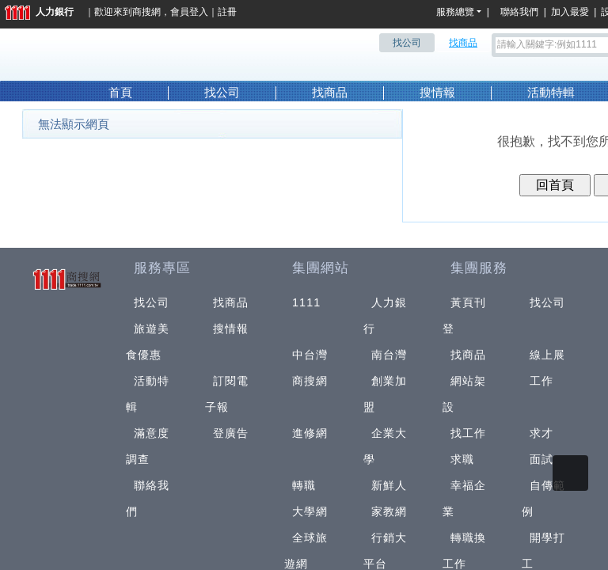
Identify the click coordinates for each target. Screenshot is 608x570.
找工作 (468, 433)
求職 (462, 459)
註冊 (227, 11)
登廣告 (231, 433)
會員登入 (189, 11)
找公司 (222, 92)
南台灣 (389, 354)
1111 (306, 302)
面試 (541, 459)
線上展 (547, 354)
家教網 (389, 511)
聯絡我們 (521, 11)
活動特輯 (551, 92)
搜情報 (437, 92)
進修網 (310, 433)
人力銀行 (39, 11)
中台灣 (310, 354)
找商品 (330, 92)
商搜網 (146, 11)
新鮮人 (389, 485)
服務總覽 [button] (455, 11)
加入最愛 (570, 11)
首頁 (120, 92)
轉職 (304, 485)
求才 (541, 433)
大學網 (310, 511)
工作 (541, 380)
